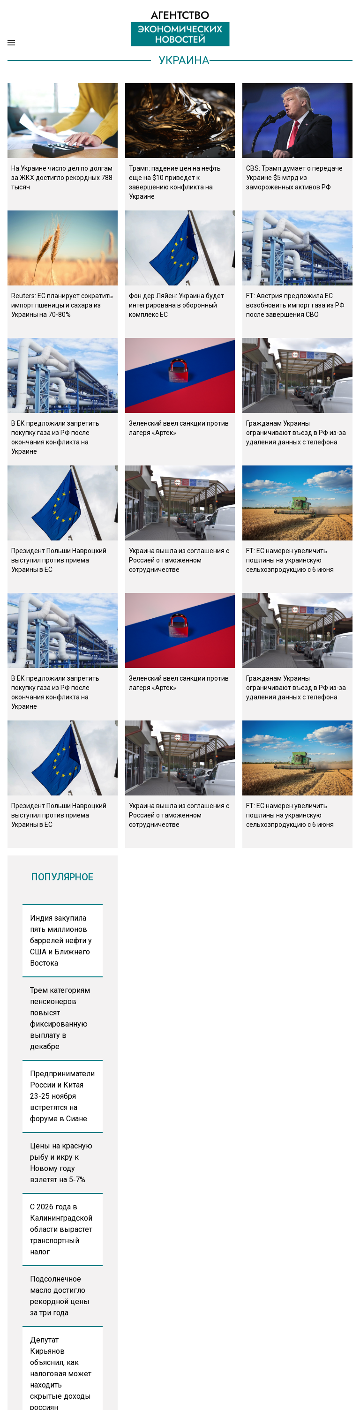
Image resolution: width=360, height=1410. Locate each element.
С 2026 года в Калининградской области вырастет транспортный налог (61, 1229)
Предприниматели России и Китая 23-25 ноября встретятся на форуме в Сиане (62, 1096)
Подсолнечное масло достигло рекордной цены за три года (60, 1296)
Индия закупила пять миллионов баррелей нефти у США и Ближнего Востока (61, 941)
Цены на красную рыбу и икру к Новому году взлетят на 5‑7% (61, 1162)
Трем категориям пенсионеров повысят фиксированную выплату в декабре (60, 1018)
